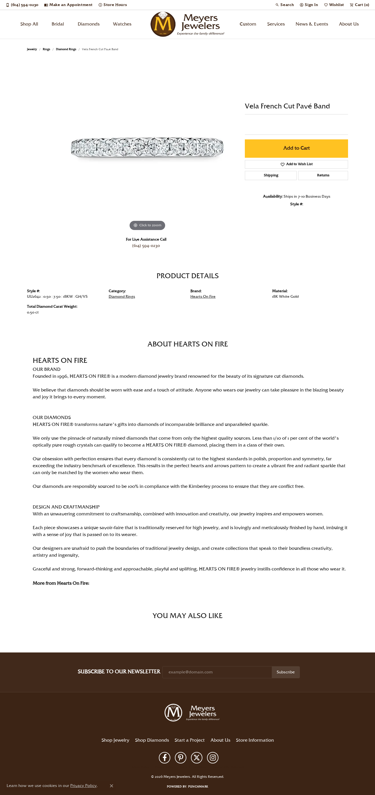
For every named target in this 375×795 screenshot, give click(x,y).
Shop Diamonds (152, 740)
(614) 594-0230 (146, 246)
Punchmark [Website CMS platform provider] (198, 786)
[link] (22, 5)
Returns (323, 175)
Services (276, 24)
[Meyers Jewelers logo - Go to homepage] (187, 24)
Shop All (29, 24)
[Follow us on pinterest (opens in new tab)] (180, 757)
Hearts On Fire (203, 296)
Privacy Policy (164, 767)
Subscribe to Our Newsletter (119, 671)
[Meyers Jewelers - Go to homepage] (193, 713)
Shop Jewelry (115, 740)
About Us (349, 24)
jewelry (32, 49)
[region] (147, 146)
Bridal (58, 24)
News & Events (312, 24)
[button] (284, 5)
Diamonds (88, 24)
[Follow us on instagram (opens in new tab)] (212, 757)
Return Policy (140, 767)
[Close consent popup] (111, 786)
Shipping (271, 175)
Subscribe (286, 672)
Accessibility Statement (228, 767)
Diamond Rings (66, 49)
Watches (122, 24)
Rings (46, 49)
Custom (248, 24)
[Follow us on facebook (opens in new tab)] (164, 757)
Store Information (255, 740)
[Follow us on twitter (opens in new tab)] (196, 757)
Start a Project (190, 740)
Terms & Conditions (192, 767)
